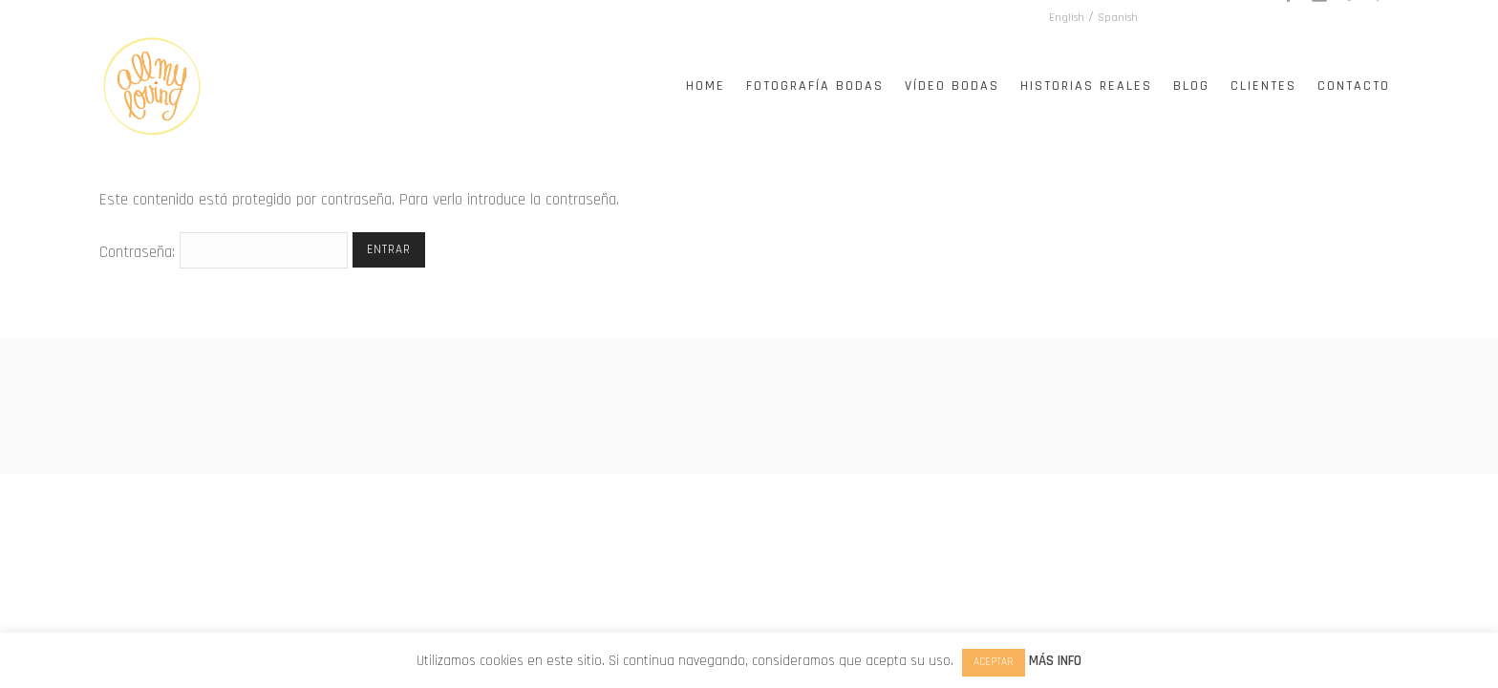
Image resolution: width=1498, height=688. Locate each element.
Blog (1191, 86)
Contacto (1353, 86)
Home (705, 86)
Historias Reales (1086, 86)
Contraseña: (223, 252)
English (1200, 18)
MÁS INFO (1055, 661)
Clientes (1263, 86)
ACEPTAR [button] (994, 662)
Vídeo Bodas (952, 86)
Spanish (1251, 18)
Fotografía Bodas (815, 86)
